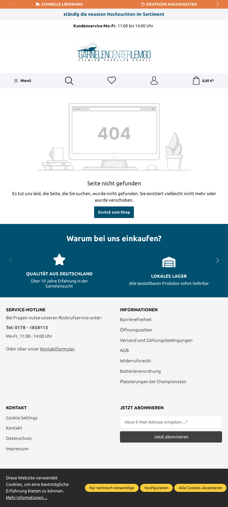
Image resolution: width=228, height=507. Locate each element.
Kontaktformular (57, 349)
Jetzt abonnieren (171, 437)
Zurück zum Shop (114, 213)
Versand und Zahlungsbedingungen (156, 340)
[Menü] (22, 81)
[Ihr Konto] (153, 81)
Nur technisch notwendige (111, 488)
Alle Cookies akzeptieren (200, 488)
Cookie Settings (22, 418)
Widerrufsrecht (135, 361)
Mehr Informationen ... (29, 497)
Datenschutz (19, 438)
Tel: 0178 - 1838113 (27, 328)
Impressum (17, 449)
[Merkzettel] (111, 81)
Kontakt (14, 428)
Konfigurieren (156, 488)
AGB (124, 350)
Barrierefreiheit (136, 320)
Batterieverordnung (140, 371)
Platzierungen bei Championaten (153, 381)
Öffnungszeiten (136, 330)
